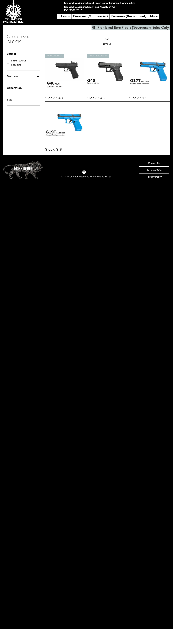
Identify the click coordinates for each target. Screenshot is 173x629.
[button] (65, 16)
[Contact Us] (154, 163)
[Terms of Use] (154, 170)
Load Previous (106, 41)
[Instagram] (84, 172)
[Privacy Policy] (154, 176)
